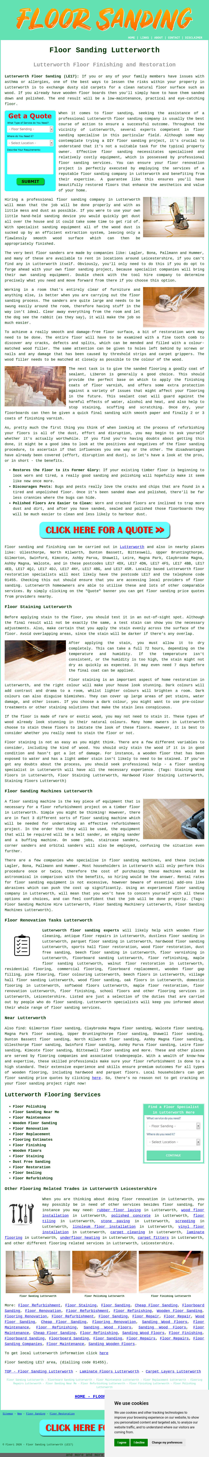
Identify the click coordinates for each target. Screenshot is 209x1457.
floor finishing (77, 991)
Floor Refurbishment (39, 1305)
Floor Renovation (43, 1311)
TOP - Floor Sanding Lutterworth (39, 1372)
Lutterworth (132, 547)
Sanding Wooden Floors (112, 1344)
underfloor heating (80, 1238)
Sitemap (8, 1413)
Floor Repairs (141, 1338)
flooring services (177, 991)
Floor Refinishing (133, 1311)
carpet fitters (153, 1238)
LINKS (144, 37)
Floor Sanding (115, 1305)
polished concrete (131, 1216)
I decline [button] (139, 1442)
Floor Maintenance (65, 1344)
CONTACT (174, 37)
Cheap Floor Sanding (156, 1305)
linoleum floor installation (104, 1227)
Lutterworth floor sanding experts (80, 930)
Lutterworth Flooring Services (53, 1095)
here (96, 1078)
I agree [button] (122, 1442)
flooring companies (58, 1056)
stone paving (115, 1221)
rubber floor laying (119, 1210)
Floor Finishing (185, 1333)
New (19, 1413)
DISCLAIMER (193, 37)
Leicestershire (49, 997)
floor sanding (71, 200)
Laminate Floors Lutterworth (109, 1372)
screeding (185, 1221)
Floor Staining (81, 1305)
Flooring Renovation (26, 1316)
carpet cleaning (127, 1232)
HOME (131, 37)
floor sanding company (104, 174)
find (20, 1028)
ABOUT (158, 37)
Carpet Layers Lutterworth (173, 1372)
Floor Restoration (62, 1413)
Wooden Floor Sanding (179, 1311)
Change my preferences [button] (167, 1442)
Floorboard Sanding (24, 1338)
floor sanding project (87, 269)
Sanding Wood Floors (164, 1322)
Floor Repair (145, 1316)
